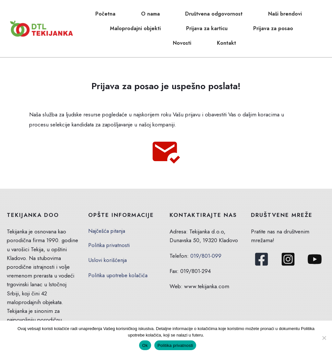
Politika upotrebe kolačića (118, 252)
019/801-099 (205, 232)
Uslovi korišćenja (107, 237)
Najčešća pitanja (106, 207)
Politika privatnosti (109, 222)
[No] (324, 338)
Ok (145, 345)
